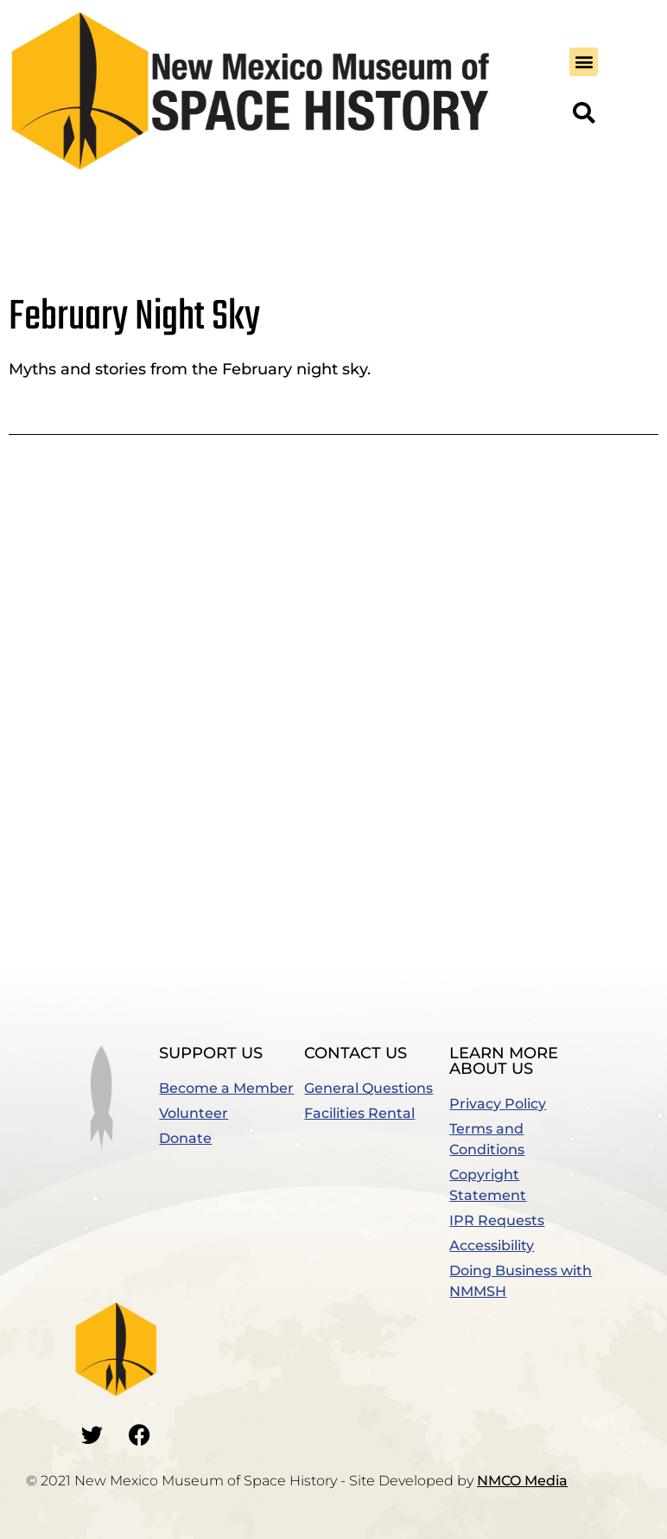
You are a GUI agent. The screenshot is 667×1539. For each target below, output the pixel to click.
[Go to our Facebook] (140, 1435)
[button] (583, 62)
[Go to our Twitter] (92, 1435)
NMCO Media (522, 1480)
